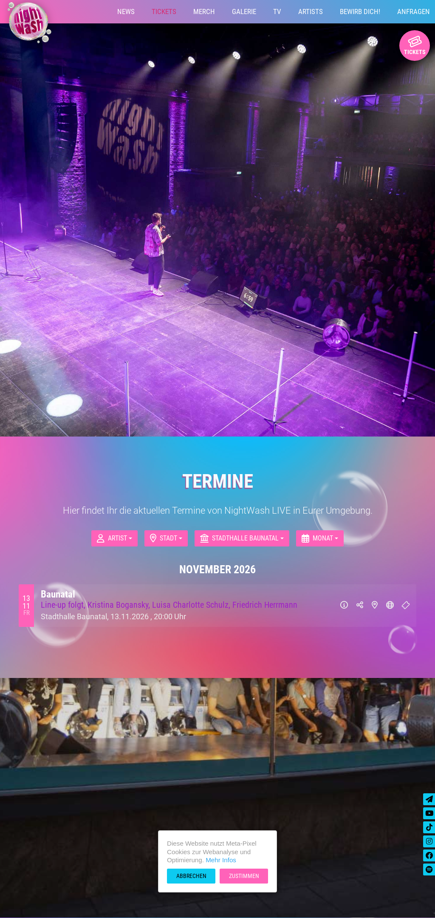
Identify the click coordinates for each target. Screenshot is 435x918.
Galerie (244, 11)
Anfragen (413, 11)
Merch (204, 11)
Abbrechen (191, 875)
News (126, 11)
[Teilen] (359, 605)
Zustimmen (244, 875)
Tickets (164, 11)
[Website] (390, 605)
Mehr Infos (221, 860)
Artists (310, 11)
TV (277, 11)
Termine (217, 481)
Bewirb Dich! (360, 11)
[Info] (344, 605)
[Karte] (375, 605)
